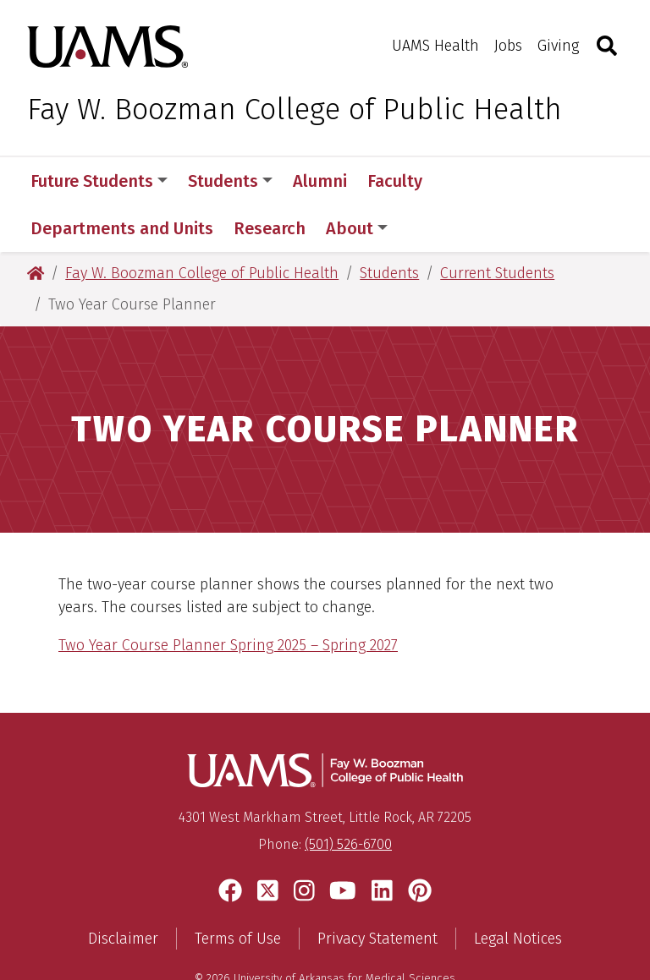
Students (230, 181)
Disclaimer (123, 891)
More (471, 181)
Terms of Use (238, 891)
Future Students (99, 181)
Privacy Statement (377, 891)
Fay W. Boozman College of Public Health (294, 109)
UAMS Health (435, 45)
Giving (558, 45)
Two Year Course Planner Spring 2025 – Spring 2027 (228, 598)
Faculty (394, 181)
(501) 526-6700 (348, 797)
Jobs (508, 45)
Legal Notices (518, 891)
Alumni (320, 181)
